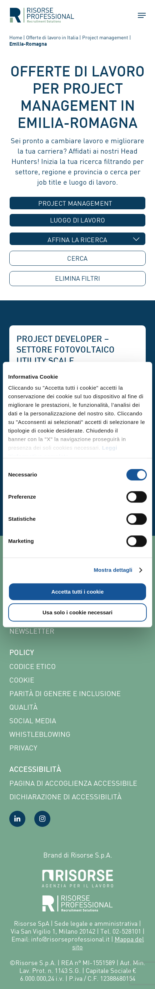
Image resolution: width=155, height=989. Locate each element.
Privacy (23, 747)
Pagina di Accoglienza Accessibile (73, 783)
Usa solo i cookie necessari (77, 612)
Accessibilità (35, 770)
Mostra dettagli (113, 570)
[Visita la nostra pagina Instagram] (42, 819)
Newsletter (31, 630)
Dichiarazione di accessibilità (65, 796)
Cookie (21, 679)
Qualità (23, 707)
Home (15, 37)
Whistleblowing (39, 734)
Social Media (32, 720)
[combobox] (77, 203)
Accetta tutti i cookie (77, 592)
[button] (138, 15)
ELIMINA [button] (77, 278)
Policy (21, 653)
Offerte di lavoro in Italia (52, 37)
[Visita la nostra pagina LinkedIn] (17, 819)
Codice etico (32, 666)
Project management (105, 37)
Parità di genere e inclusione (65, 693)
